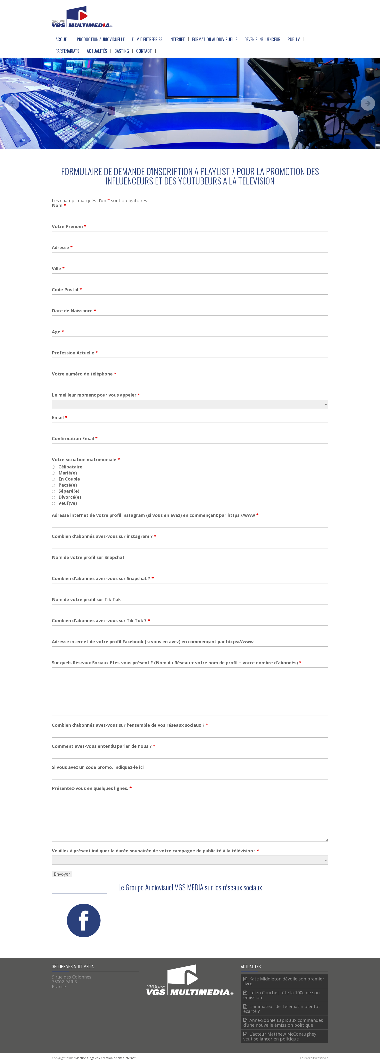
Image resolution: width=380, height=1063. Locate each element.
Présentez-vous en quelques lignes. (92, 788)
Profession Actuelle (75, 352)
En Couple (69, 478)
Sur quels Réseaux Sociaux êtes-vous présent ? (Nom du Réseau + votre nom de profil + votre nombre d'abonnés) (176, 662)
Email (59, 417)
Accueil (62, 39)
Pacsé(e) (67, 484)
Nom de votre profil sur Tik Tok (86, 599)
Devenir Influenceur (262, 39)
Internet (177, 39)
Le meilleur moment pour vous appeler (96, 394)
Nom (59, 205)
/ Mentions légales (86, 1058)
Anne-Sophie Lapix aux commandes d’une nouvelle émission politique (283, 1022)
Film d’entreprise (147, 39)
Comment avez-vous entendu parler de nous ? (103, 746)
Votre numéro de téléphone (84, 373)
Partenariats (67, 51)
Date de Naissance (74, 310)
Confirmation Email (75, 438)
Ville (58, 268)
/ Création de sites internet (117, 1058)
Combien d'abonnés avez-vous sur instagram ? (104, 536)
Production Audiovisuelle (101, 39)
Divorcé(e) (69, 497)
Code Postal (67, 289)
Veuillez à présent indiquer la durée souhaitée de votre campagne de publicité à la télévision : (155, 850)
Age (58, 331)
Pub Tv (294, 39)
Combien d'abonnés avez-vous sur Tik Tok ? (101, 620)
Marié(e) (67, 472)
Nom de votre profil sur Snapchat (88, 557)
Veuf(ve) (67, 503)
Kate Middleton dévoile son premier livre (283, 981)
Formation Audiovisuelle (214, 39)
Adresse (62, 247)
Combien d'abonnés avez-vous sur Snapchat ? (103, 578)
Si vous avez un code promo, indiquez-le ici (98, 767)
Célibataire (70, 466)
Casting (121, 51)
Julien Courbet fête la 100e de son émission (281, 995)
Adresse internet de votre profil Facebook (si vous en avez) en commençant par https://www (152, 641)
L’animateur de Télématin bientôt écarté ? (281, 1008)
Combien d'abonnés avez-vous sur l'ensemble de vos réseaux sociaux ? (130, 725)
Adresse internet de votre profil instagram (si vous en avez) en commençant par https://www (155, 515)
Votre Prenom (69, 226)
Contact (144, 51)
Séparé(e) (68, 491)
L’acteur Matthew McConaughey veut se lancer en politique (279, 1036)
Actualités (97, 51)
